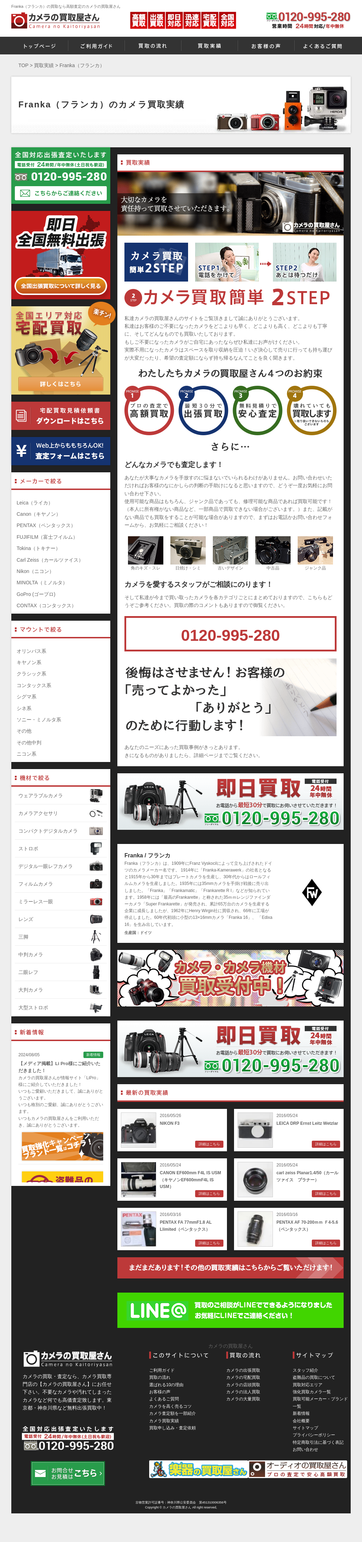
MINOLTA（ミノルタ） (42, 582)
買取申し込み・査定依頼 (172, 1427)
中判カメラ (60, 954)
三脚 (60, 937)
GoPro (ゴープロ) (36, 594)
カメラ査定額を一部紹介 (172, 1413)
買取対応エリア (307, 1384)
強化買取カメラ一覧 (312, 1391)
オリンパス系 (31, 651)
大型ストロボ (60, 1007)
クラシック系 (31, 674)
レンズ (60, 919)
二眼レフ (60, 972)
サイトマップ (305, 1427)
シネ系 (24, 708)
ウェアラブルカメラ (60, 795)
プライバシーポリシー (314, 1434)
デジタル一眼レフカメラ (60, 866)
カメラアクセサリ (60, 813)
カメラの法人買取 (243, 1391)
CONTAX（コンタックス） (46, 605)
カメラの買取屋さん (230, 1346)
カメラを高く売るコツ (170, 1406)
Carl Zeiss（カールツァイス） (50, 560)
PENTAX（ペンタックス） (46, 525)
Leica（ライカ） (35, 503)
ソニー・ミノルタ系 (39, 719)
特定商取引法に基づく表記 (318, 1442)
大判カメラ (60, 990)
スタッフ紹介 (305, 1370)
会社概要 (301, 1420)
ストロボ (60, 848)
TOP (23, 65)
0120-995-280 (230, 635)
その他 (24, 731)
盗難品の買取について (314, 1377)
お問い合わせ (305, 1449)
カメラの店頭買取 (243, 1384)
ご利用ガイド (162, 1370)
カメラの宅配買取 (243, 1377)
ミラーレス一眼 (60, 901)
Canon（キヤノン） (39, 514)
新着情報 (301, 1413)
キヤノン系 (29, 662)
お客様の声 (159, 1391)
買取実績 (44, 65)
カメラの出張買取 (243, 1370)
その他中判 (29, 742)
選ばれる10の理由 (166, 1384)
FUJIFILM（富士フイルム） (47, 537)
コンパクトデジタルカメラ (60, 831)
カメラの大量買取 (243, 1398)
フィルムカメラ (60, 884)
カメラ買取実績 (164, 1420)
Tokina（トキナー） (38, 548)
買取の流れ (159, 1377)
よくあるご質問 (164, 1398)
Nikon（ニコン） (35, 571)
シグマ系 (26, 696)
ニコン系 (26, 754)
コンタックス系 (34, 685)
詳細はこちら (209, 1144)
